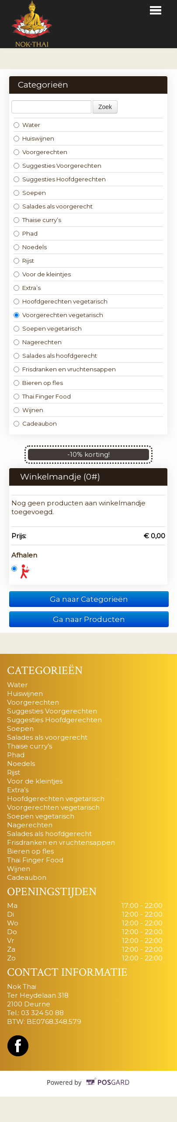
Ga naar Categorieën (89, 598)
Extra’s (27, 287)
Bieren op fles (38, 382)
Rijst (24, 260)
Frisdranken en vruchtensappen (65, 369)
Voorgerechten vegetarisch (58, 314)
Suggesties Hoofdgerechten (60, 179)
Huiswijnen (34, 138)
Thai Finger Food (42, 396)
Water (27, 124)
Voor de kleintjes (42, 274)
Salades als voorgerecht (53, 206)
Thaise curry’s (37, 219)
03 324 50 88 (42, 1013)
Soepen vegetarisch (48, 328)
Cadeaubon (35, 423)
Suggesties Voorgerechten (57, 165)
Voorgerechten (40, 151)
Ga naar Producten (89, 619)
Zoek (105, 106)
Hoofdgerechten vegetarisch (61, 301)
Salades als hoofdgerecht (55, 355)
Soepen (30, 192)
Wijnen (28, 409)
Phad (26, 233)
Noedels (30, 247)
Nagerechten (38, 342)
